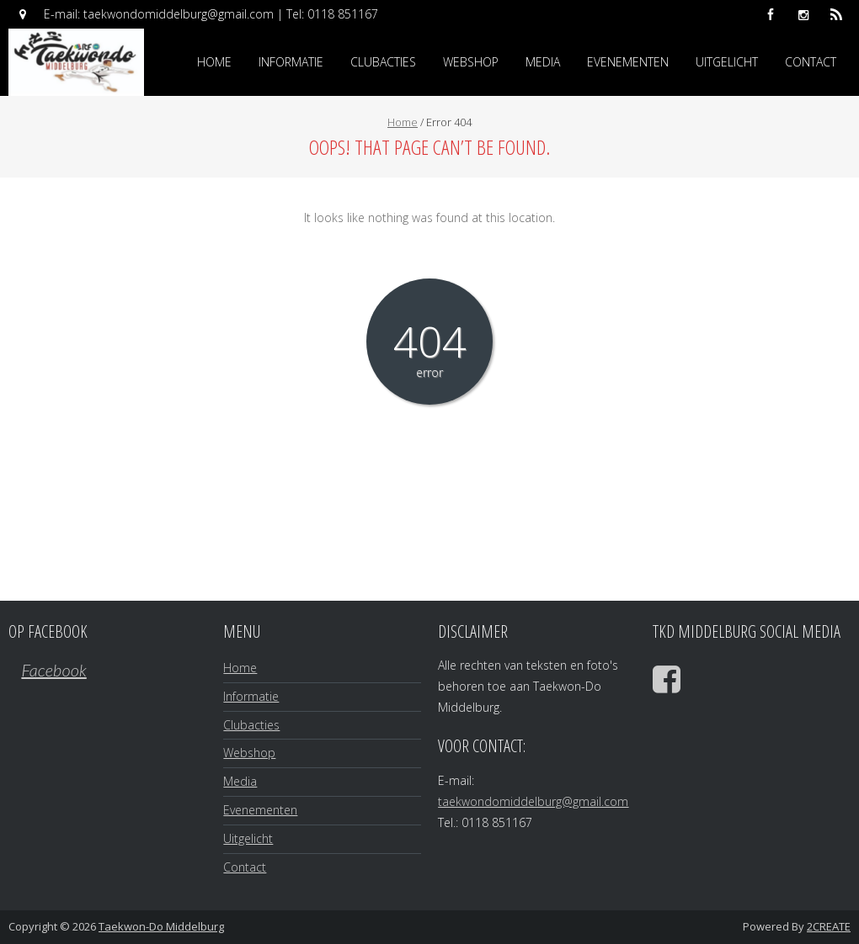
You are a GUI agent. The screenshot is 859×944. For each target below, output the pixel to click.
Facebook (53, 670)
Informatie (291, 62)
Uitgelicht (727, 62)
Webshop (471, 62)
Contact (810, 62)
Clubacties (383, 62)
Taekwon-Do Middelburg (161, 926)
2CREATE (829, 926)
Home (214, 62)
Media (543, 62)
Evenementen (628, 62)
